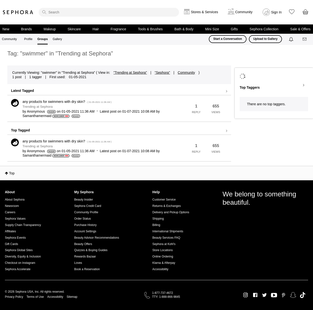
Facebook (255, 295)
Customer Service (164, 199)
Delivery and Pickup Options (170, 212)
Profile (28, 39)
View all (119, 91)
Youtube (274, 295)
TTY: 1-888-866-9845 (166, 297)
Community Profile (86, 212)
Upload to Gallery (265, 39)
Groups (42, 39)
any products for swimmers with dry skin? (67, 102)
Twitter (264, 295)
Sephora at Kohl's (163, 244)
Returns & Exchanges (166, 206)
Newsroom (12, 206)
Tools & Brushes (150, 29)
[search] (109, 12)
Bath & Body (183, 29)
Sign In (276, 12)
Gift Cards (11, 244)
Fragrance (118, 29)
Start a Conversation (227, 39)
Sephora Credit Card (87, 206)
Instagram (246, 295)
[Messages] (305, 39)
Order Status (82, 218)
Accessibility (160, 269)
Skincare (74, 29)
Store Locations (162, 250)
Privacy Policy (14, 297)
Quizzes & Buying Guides (91, 250)
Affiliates (10, 231)
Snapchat (293, 295)
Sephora (18, 12)
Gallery (57, 39)
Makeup (50, 29)
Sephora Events (15, 237)
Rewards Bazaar (85, 256)
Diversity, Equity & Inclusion (23, 256)
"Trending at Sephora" (130, 73)
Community (9, 39)
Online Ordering (162, 256)
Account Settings (85, 231)
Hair (96, 29)
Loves (78, 263)
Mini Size (212, 29)
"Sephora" (162, 73)
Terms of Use (35, 297)
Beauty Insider (83, 199)
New (5, 29)
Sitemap (72, 297)
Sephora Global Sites (19, 250)
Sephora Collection (264, 29)
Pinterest (283, 295)
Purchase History (85, 225)
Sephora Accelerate (18, 269)
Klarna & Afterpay (163, 263)
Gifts (234, 29)
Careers (10, 212)
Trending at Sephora (37, 106)
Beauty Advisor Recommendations (96, 237)
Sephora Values (15, 218)
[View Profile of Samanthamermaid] (36, 116)
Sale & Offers (300, 29)
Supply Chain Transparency (23, 225)
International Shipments (167, 231)
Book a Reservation (87, 269)
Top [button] (12, 173)
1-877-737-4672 (162, 293)
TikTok (303, 295)
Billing (156, 225)
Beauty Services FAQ (166, 237)
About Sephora (14, 199)
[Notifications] (292, 39)
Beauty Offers (83, 244)
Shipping (158, 218)
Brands (26, 29)
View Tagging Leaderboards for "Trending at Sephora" (274, 85)
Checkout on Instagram (20, 263)
